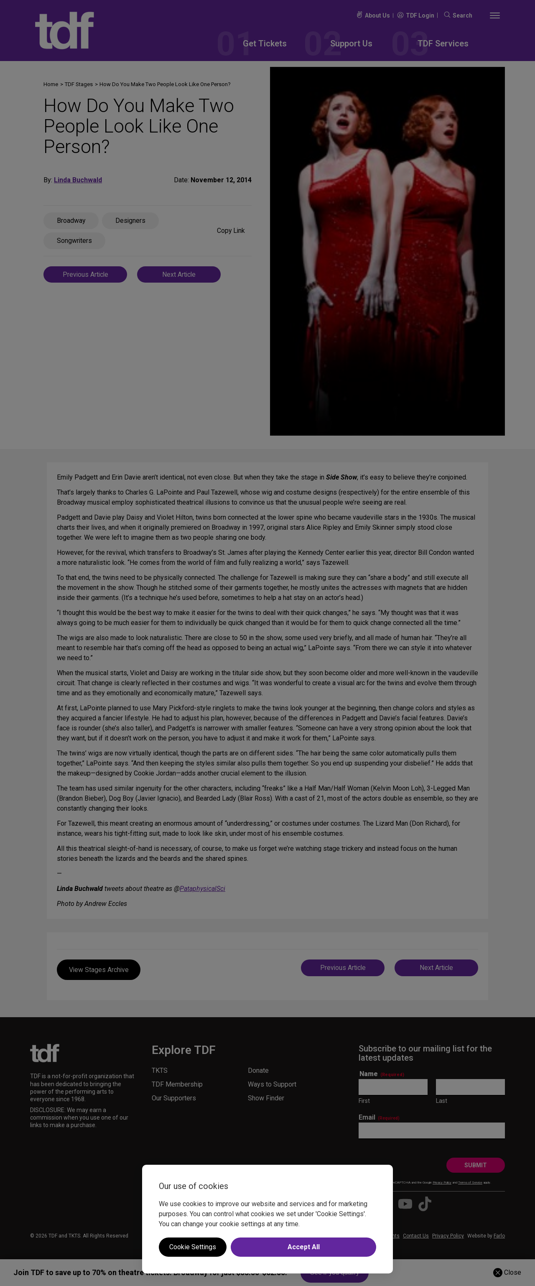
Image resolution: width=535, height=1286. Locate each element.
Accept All (304, 1247)
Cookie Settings (192, 1247)
